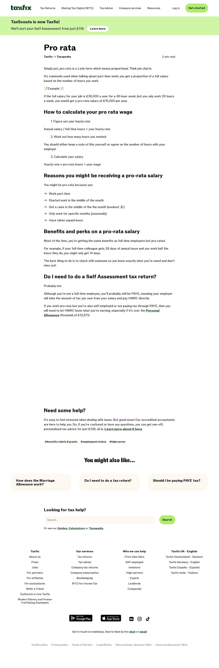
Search (167, 520)
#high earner (117, 441)
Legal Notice (104, 644)
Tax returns (84, 557)
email (143, 632)
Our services (84, 551)
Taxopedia (64, 57)
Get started (196, 8)
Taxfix (48, 57)
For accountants (34, 583)
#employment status (93, 441)
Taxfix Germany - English (184, 562)
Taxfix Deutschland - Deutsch (184, 557)
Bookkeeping (84, 578)
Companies (134, 589)
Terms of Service (82, 644)
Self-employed (134, 562)
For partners (35, 573)
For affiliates (35, 578)
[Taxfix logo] (21, 8)
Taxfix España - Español (184, 567)
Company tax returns (85, 567)
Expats (134, 578)
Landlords (134, 583)
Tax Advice (106, 8)
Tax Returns (47, 8)
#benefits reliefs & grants (61, 441)
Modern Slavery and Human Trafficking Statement (35, 601)
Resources (153, 8)
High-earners (134, 573)
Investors (134, 567)
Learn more (98, 29)
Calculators (77, 528)
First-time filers (134, 557)
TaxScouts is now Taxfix (35, 594)
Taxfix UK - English (184, 551)
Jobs (35, 567)
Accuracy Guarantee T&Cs (172, 644)
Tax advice (84, 562)
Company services (130, 8)
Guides (62, 528)
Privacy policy (59, 644)
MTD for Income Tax (84, 583)
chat (132, 632)
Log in (176, 8)
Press (34, 562)
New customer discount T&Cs (134, 644)
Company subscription (85, 573)
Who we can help (134, 551)
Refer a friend (35, 589)
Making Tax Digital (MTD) (77, 8)
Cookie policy (39, 644)
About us (35, 557)
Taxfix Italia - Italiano (184, 573)
